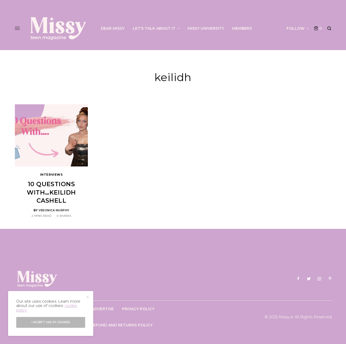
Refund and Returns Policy (121, 325)
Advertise (103, 308)
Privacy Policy (138, 308)
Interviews (51, 174)
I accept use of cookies (51, 322)
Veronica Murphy (54, 210)
